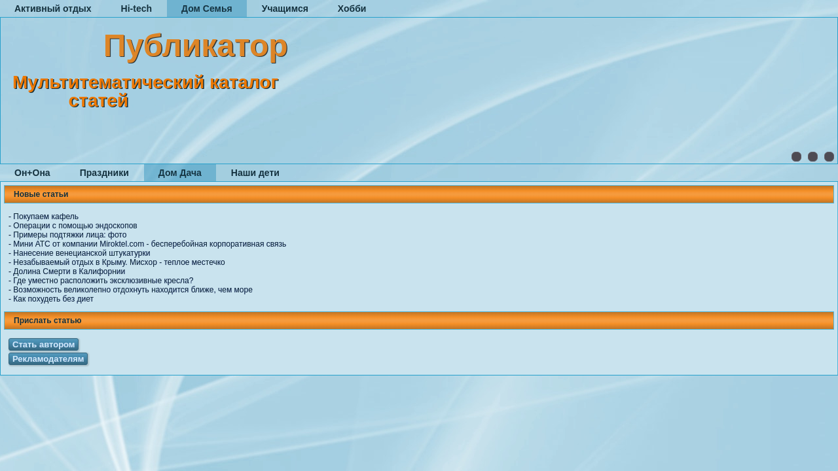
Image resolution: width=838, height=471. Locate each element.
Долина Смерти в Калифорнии (69, 271)
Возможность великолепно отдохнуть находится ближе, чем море (133, 289)
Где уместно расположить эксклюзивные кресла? (103, 280)
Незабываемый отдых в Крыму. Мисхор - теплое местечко (119, 262)
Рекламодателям (48, 359)
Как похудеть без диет (53, 299)
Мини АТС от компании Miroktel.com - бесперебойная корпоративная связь (149, 244)
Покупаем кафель (46, 216)
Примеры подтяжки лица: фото (69, 234)
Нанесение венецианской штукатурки (81, 253)
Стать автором (43, 344)
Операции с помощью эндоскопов (75, 225)
